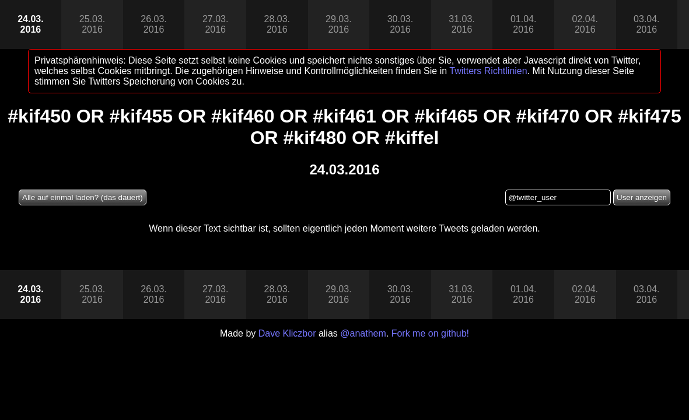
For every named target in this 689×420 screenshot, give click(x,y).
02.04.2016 (584, 24)
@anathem (363, 333)
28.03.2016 (277, 24)
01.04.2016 (523, 24)
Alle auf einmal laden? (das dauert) (82, 197)
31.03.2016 (461, 24)
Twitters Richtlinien (488, 71)
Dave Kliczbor (287, 333)
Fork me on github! (430, 333)
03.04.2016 (646, 24)
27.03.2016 (215, 24)
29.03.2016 (338, 24)
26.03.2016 (153, 24)
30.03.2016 (400, 24)
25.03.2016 (92, 24)
